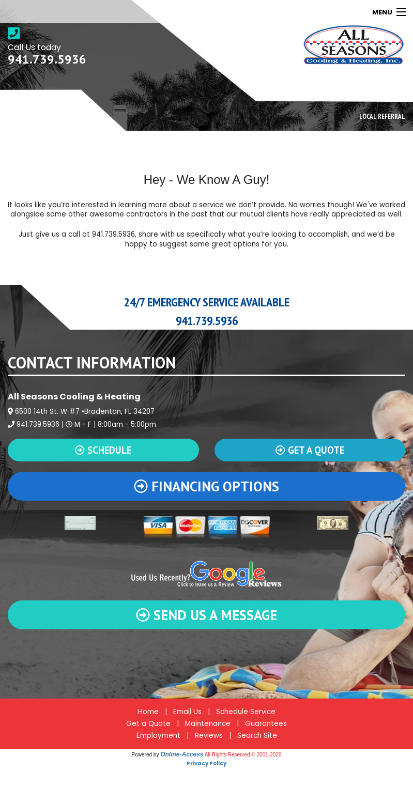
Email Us (187, 712)
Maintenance (208, 724)
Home (148, 712)
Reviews (209, 735)
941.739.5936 (47, 59)
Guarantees (266, 724)
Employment (158, 735)
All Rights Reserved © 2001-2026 (243, 754)
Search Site (257, 735)
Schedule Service (246, 712)
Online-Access (181, 754)
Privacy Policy (206, 763)
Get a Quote (148, 724)
